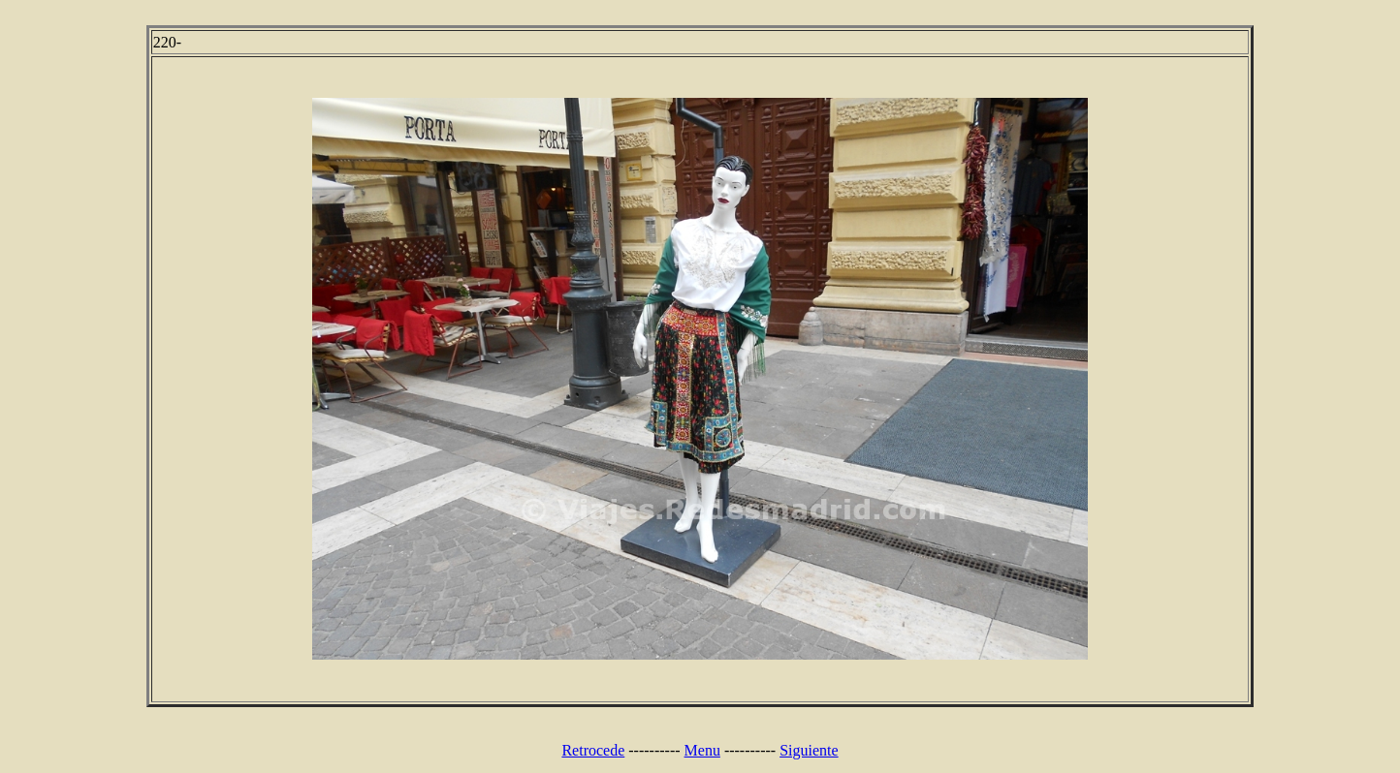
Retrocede (592, 750)
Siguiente (809, 750)
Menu (702, 750)
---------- (654, 750)
